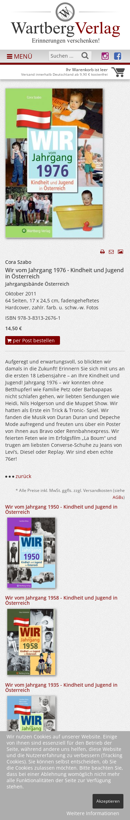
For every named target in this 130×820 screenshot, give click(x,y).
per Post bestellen (31, 340)
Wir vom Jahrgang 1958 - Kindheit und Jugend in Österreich (61, 600)
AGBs (118, 497)
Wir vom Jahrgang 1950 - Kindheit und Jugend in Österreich (61, 509)
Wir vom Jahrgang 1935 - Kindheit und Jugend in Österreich (61, 687)
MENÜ (19, 56)
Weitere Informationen (93, 813)
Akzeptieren (108, 801)
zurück (23, 476)
